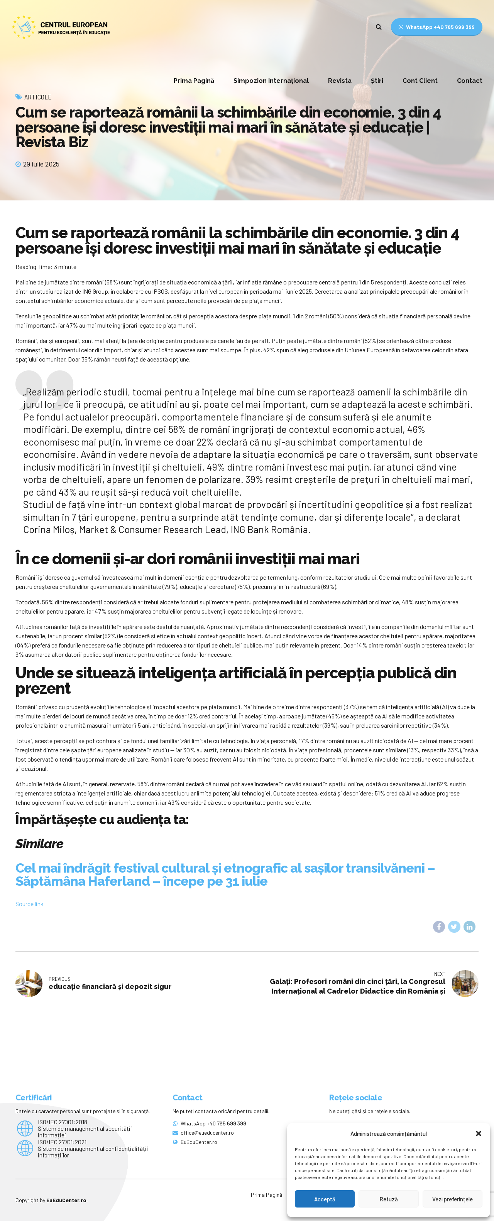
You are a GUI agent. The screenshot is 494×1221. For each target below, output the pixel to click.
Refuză (388, 1199)
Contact (469, 80)
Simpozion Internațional (271, 80)
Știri (377, 80)
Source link (29, 903)
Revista (340, 80)
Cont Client (420, 80)
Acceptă (324, 1199)
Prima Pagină (194, 80)
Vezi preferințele (452, 1199)
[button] (478, 1133)
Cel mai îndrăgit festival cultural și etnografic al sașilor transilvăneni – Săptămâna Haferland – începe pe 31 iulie (225, 874)
